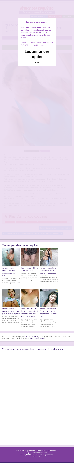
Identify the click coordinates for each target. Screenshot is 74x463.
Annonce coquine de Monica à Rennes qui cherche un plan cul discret (9, 271)
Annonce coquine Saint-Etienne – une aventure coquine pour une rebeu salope (48, 312)
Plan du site (37, 457)
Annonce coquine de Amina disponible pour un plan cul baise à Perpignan (11, 311)
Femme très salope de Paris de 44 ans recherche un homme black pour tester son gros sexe (30, 312)
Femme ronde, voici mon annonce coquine (29, 269)
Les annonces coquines (37, 54)
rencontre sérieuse (36, 338)
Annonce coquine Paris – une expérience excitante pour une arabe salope (48, 270)
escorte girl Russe (31, 336)
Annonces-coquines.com (25, 451)
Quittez (37, 62)
